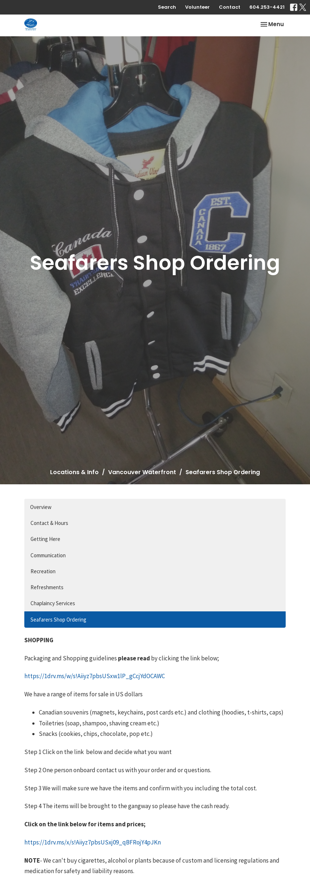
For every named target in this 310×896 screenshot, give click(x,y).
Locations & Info (74, 472)
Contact (229, 7)
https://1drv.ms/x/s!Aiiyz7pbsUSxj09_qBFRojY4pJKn (92, 842)
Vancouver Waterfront (142, 472)
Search (167, 7)
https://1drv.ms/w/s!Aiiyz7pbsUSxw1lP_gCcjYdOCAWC (94, 676)
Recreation (43, 571)
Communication (48, 555)
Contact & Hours (49, 523)
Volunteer (197, 7)
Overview (41, 507)
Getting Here (45, 538)
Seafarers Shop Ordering (58, 619)
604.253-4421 (267, 7)
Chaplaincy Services (52, 603)
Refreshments (47, 587)
